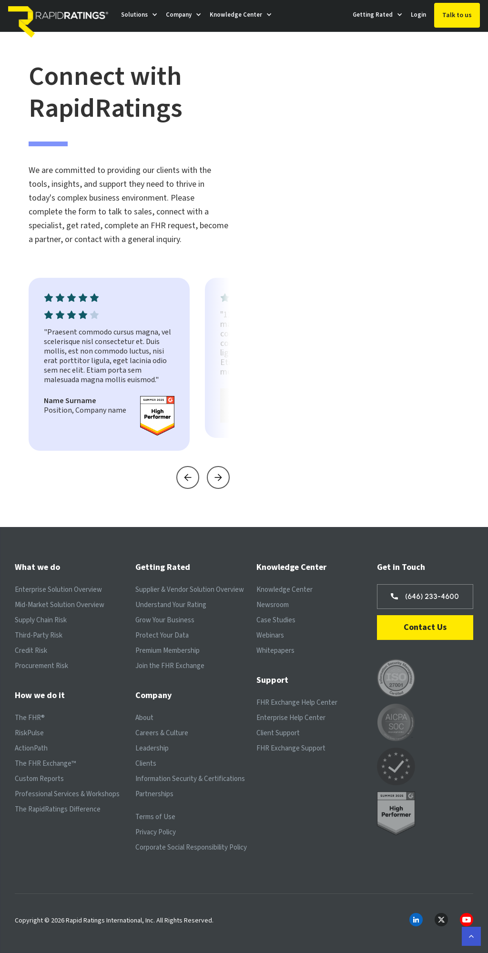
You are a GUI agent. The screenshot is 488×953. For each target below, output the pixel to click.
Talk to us (457, 15)
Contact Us (425, 627)
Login (418, 14)
